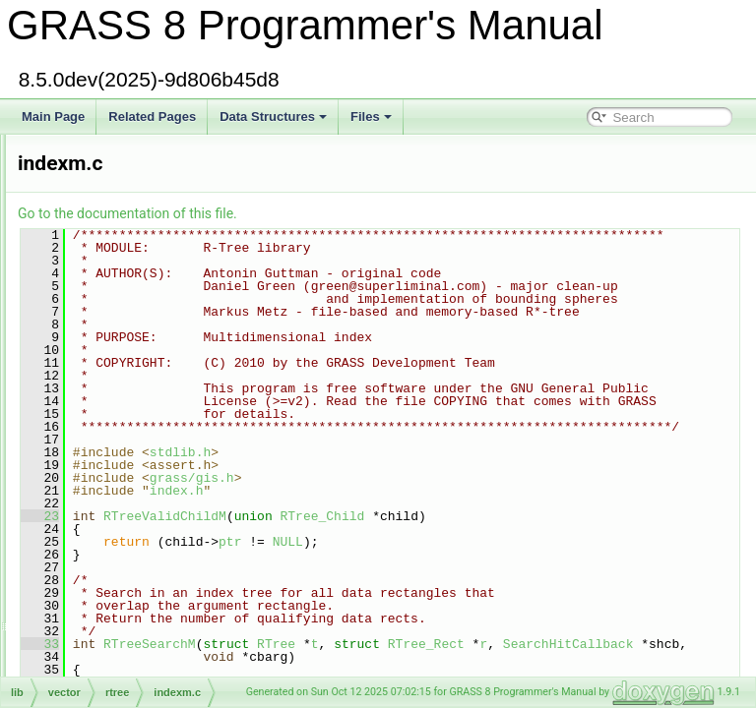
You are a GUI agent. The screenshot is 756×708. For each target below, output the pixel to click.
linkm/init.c (92, 480)
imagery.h (90, 199)
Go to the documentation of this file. (373, 213)
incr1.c (82, 242)
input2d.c (89, 588)
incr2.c (82, 263)
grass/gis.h (438, 593)
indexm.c (88, 415)
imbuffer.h (90, 220)
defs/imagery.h (103, 177)
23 (286, 631)
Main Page (53, 116)
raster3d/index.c (107, 328)
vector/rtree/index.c (115, 350)
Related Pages (152, 116)
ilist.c (78, 155)
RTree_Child (569, 631)
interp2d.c (91, 674)
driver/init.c (93, 458)
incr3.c (82, 285)
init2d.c (83, 545)
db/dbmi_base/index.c (122, 307)
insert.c (84, 610)
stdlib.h (426, 567)
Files (371, 116)
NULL (534, 657)
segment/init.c (101, 523)
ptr (476, 657)
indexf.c (85, 393)
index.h (84, 372)
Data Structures (273, 116)
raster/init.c (94, 501)
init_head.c (93, 566)
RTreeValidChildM (410, 631)
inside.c (85, 631)
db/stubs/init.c (101, 436)
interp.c (84, 653)
